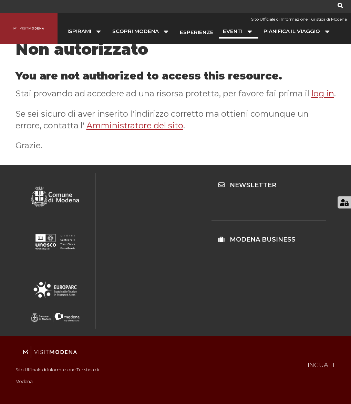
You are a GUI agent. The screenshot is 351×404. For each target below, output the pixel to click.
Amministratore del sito (134, 125)
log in (322, 93)
